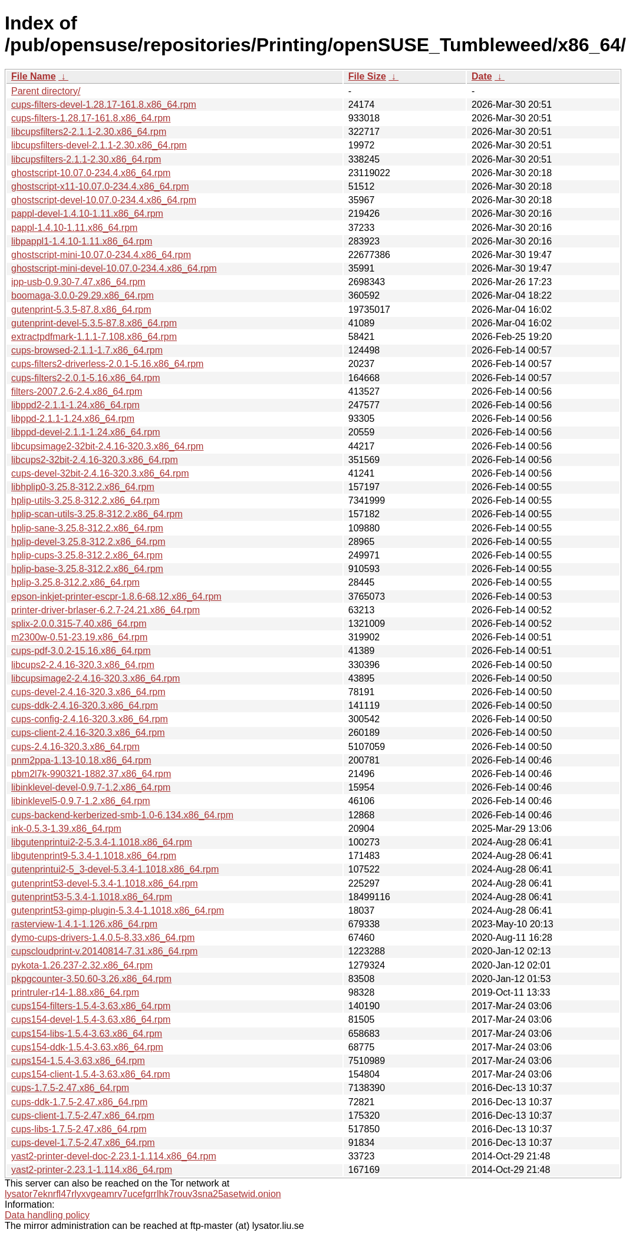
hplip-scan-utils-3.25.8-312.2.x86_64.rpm (97, 514)
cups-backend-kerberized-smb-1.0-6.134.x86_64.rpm (122, 815)
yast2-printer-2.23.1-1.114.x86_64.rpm (91, 1170)
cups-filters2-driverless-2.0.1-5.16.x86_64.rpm (107, 364)
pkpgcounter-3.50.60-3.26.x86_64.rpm (91, 979)
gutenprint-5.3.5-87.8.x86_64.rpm (81, 310)
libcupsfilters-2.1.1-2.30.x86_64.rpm (86, 159)
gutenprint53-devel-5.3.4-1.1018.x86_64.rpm (104, 883)
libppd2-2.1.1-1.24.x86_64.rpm (75, 405)
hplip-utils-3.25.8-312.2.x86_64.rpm (85, 500)
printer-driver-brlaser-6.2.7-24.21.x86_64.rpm (105, 610)
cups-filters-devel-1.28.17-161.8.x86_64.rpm (103, 105)
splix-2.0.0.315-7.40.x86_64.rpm (78, 624)
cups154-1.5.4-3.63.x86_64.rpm (78, 1061)
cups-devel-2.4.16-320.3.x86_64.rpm (88, 692)
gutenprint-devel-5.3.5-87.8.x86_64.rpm (94, 323)
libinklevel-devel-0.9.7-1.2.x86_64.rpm (90, 787)
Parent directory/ (45, 91)
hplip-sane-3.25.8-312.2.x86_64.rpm (87, 528)
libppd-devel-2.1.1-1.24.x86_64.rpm (85, 432)
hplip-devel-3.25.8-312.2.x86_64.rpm (88, 542)
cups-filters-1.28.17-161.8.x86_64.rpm (90, 118)
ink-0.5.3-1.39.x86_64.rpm (66, 829)
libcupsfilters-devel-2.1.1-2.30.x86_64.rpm (99, 145)
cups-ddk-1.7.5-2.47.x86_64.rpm (79, 1102)
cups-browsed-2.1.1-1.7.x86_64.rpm (87, 350)
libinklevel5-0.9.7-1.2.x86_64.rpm (80, 801)
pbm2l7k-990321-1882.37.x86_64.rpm (91, 774)
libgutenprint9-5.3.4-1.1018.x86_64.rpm (93, 856)
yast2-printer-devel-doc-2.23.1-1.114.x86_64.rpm (113, 1156)
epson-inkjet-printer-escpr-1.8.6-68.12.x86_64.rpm (116, 596)
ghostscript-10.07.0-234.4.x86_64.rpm (90, 173)
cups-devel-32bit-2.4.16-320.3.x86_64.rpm (100, 473)
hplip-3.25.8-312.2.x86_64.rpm (75, 582)
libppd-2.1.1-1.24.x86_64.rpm (72, 419)
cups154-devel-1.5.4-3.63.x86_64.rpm (90, 1019)
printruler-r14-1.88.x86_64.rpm (75, 992)
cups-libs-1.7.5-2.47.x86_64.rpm (78, 1129)
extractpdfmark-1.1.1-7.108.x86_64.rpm (94, 337)
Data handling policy (47, 1215)
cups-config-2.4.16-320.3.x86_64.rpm (89, 719)
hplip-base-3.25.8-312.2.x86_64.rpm (87, 569)
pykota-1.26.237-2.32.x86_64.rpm (82, 965)
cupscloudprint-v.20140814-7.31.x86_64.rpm (104, 951)
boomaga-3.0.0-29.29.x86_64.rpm (82, 295)
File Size (367, 76)
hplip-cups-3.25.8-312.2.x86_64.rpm (87, 555)
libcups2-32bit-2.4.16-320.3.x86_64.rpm (94, 460)
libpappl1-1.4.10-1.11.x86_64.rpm (81, 241)
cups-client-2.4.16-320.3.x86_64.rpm (88, 733)
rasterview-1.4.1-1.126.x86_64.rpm (84, 924)
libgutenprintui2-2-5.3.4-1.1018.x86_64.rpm (101, 842)
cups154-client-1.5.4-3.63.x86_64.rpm (90, 1074)
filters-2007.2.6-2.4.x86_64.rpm (76, 391)
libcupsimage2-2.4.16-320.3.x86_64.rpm (95, 678)
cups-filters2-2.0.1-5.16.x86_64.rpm (85, 378)
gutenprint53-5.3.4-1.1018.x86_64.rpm (91, 897)
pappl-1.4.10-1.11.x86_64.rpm (74, 228)
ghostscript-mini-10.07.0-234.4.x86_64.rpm (101, 255)
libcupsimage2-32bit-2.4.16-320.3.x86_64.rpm (107, 446)
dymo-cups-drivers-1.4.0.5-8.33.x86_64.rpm (103, 938)
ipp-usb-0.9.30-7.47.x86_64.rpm (78, 282)
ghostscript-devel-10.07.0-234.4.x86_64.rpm (103, 200)
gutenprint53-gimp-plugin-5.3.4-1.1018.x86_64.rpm (117, 910)
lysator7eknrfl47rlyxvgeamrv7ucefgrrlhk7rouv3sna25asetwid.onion (143, 1194)
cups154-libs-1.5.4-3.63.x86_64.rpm (86, 1034)
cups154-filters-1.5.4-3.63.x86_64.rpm (90, 1006)
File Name (33, 76)
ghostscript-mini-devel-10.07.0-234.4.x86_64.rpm (114, 268)
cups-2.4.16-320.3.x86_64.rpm (75, 747)
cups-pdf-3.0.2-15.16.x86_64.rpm (81, 651)
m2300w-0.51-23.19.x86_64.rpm (79, 637)
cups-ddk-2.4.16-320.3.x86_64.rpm (84, 705)
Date (482, 76)
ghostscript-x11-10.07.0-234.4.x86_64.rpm (100, 186)
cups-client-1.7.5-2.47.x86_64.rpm (82, 1116)
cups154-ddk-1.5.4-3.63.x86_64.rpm (87, 1047)
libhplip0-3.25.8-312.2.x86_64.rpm (82, 487)
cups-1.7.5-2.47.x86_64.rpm (70, 1088)
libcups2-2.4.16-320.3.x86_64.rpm (82, 665)
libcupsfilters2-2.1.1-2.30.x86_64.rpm (88, 132)
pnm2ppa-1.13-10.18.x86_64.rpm (81, 760)
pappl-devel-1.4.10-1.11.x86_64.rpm (87, 214)
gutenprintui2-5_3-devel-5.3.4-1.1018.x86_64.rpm (115, 869)
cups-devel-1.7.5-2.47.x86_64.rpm (83, 1143)
